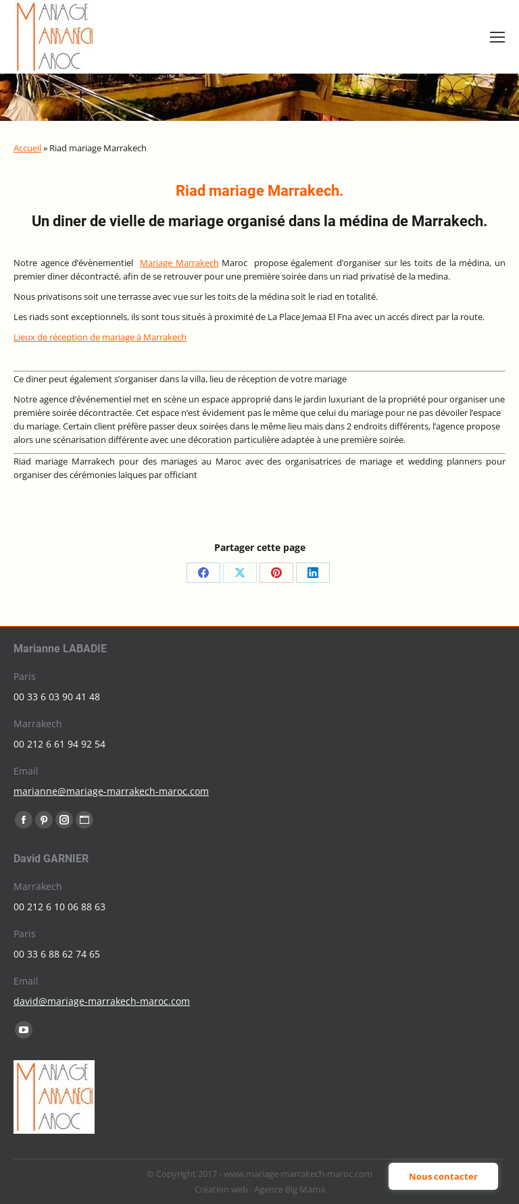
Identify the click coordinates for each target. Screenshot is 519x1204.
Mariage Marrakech (179, 263)
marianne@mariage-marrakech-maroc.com (111, 791)
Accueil (27, 148)
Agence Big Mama (289, 1189)
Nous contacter (443, 1176)
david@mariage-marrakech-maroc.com (102, 1001)
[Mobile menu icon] (497, 37)
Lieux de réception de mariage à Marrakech (100, 337)
